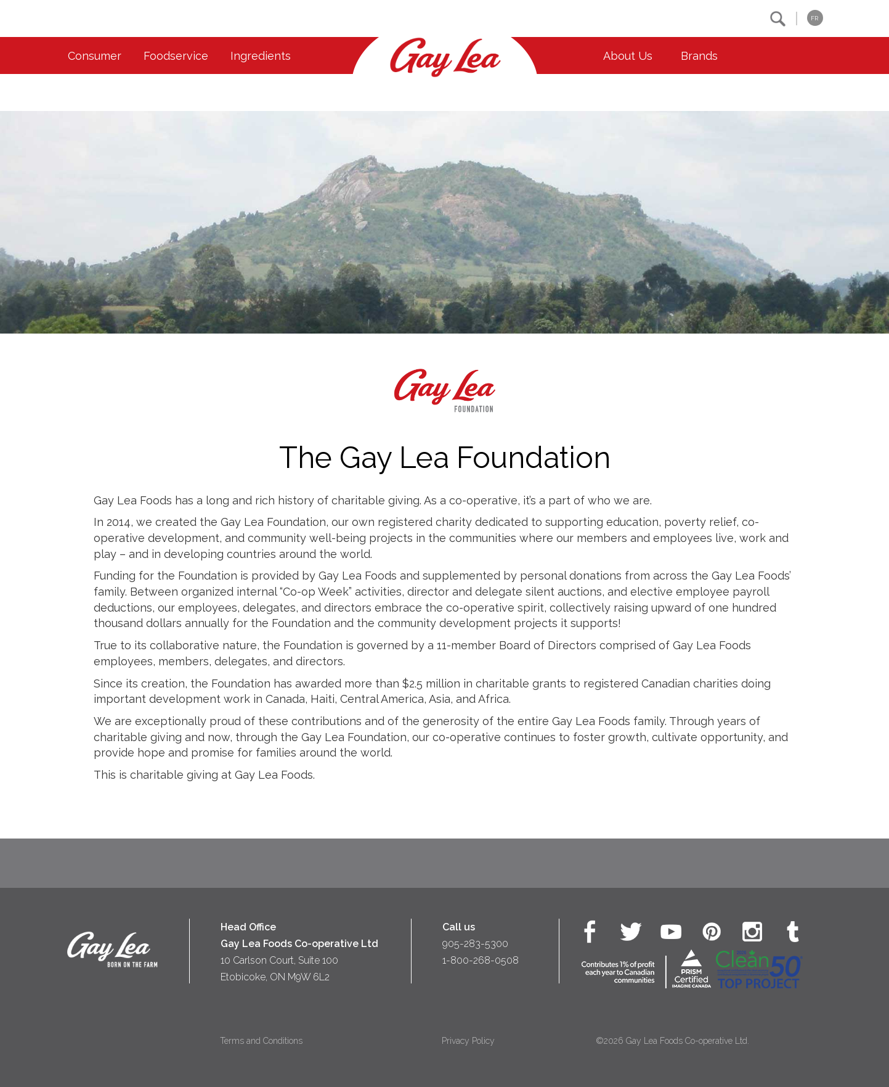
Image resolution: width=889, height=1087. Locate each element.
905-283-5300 (475, 944)
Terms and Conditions (261, 1041)
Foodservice (176, 55)
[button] (777, 18)
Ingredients (260, 55)
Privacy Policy (468, 1041)
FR (814, 18)
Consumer (94, 55)
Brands (699, 55)
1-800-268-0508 (480, 960)
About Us (627, 55)
